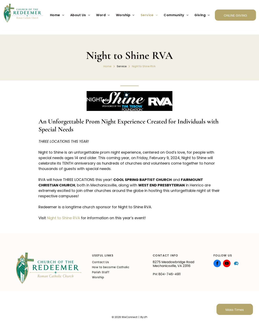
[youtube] (226, 264)
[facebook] (217, 264)
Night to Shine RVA (63, 217)
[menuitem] (57, 15)
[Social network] (236, 264)
